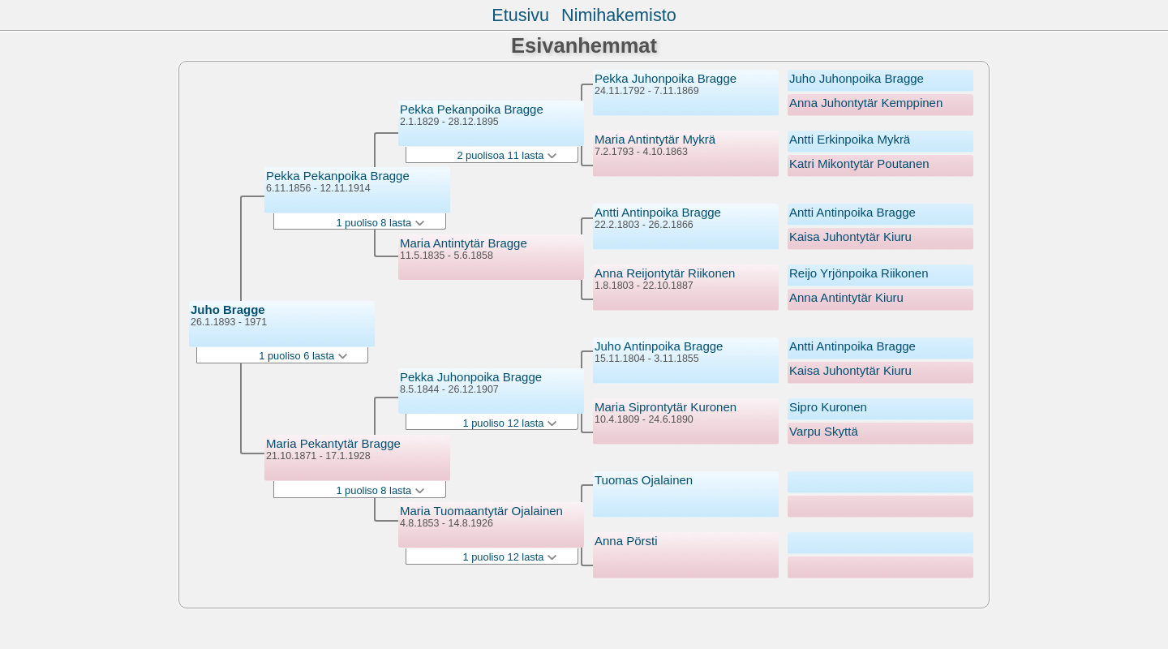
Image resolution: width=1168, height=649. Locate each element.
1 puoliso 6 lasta (302, 356)
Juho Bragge (228, 309)
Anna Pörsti (626, 541)
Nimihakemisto (618, 15)
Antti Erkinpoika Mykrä (849, 139)
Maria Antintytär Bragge (463, 243)
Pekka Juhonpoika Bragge (471, 377)
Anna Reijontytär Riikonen (665, 273)
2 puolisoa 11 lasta (506, 155)
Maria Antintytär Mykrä (655, 139)
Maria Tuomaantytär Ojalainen (481, 511)
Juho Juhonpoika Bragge (856, 78)
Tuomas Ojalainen (644, 480)
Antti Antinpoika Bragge (658, 212)
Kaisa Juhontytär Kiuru (850, 236)
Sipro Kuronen (828, 407)
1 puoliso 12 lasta (510, 423)
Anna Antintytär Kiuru (846, 297)
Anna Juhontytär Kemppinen (866, 103)
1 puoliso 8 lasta (379, 223)
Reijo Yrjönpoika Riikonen (859, 273)
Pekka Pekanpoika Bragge (338, 176)
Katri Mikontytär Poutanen (859, 163)
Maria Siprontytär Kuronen (665, 407)
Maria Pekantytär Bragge (333, 443)
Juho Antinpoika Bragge (659, 346)
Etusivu (520, 15)
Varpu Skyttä (823, 431)
